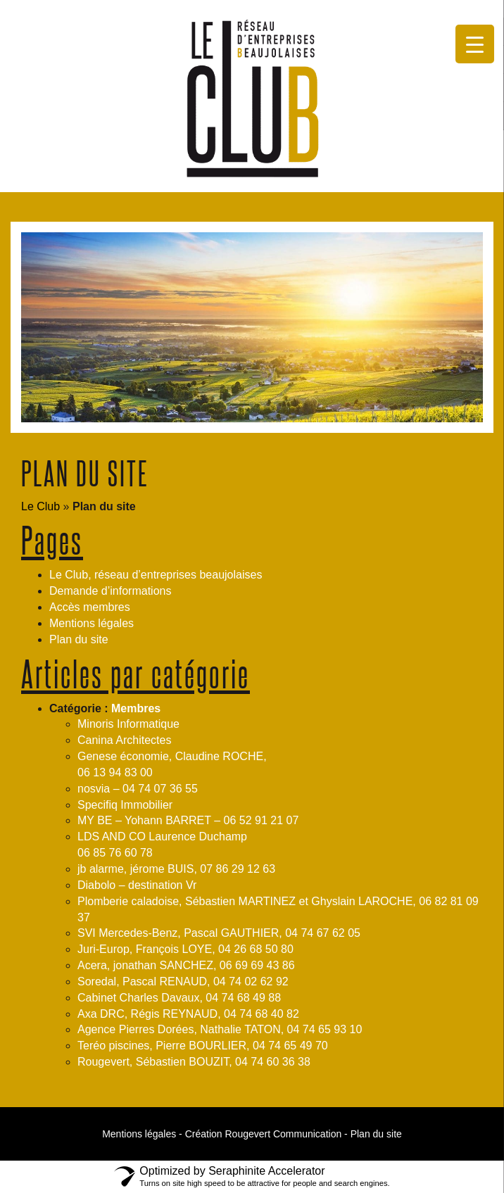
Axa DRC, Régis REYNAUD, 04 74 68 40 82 (188, 1014)
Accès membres (89, 607)
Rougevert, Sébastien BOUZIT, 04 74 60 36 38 (193, 1062)
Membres (135, 708)
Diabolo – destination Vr (136, 885)
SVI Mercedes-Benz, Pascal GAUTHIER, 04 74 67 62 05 (218, 933)
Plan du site (78, 639)
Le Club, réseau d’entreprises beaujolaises (155, 575)
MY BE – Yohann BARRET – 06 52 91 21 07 (187, 820)
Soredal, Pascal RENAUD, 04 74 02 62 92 (183, 981)
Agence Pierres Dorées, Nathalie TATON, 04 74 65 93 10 (219, 1029)
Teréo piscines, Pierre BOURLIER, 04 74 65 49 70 (202, 1046)
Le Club (40, 506)
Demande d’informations (110, 591)
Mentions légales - (142, 1134)
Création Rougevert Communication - (266, 1134)
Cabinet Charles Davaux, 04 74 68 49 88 (179, 998)
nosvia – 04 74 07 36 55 (137, 789)
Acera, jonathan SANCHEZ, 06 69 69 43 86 (186, 965)
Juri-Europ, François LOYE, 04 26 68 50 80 (185, 949)
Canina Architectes (124, 740)
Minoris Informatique (128, 724)
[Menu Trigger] (474, 44)
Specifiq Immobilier (124, 805)
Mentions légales (91, 623)
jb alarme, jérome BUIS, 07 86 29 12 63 (176, 869)
